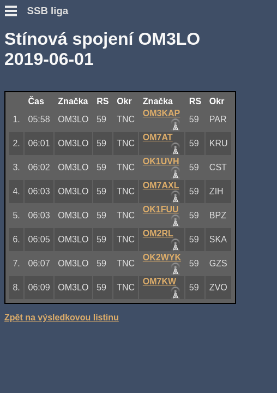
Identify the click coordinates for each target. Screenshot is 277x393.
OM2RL (158, 233)
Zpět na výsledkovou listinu (61, 317)
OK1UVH (161, 161)
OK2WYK (162, 257)
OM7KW (159, 281)
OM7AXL (161, 185)
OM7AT (158, 137)
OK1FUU (161, 209)
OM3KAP (161, 113)
